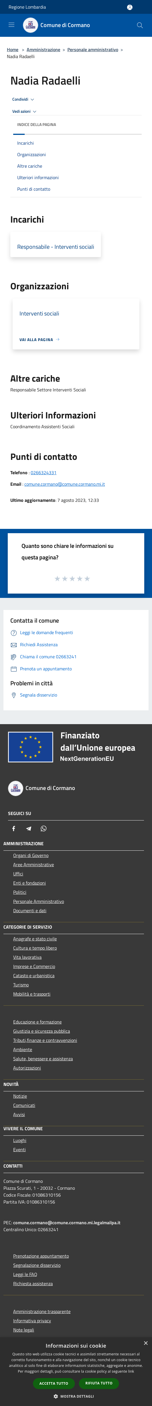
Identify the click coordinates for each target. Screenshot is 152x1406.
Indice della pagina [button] (36, 124)
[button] (76, 1396)
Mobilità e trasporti (31, 993)
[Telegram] (28, 828)
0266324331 (43, 472)
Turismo (21, 984)
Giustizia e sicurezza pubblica (41, 1031)
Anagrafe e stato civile (35, 938)
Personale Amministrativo (38, 901)
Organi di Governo (30, 855)
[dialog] (76, 1371)
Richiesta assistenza (33, 1283)
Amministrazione (43, 49)
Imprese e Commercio (34, 966)
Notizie (20, 1096)
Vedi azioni (25, 111)
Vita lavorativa (27, 957)
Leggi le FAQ (25, 1274)
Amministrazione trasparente (42, 1311)
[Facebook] (14, 828)
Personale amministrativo (92, 49)
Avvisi (19, 1114)
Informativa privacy (32, 1320)
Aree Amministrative (33, 864)
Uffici (18, 873)
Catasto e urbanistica (33, 975)
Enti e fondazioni (29, 882)
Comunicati (24, 1105)
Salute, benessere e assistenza (43, 1058)
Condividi (24, 99)
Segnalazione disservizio (37, 1265)
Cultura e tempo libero (35, 947)
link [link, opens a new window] (131, 1371)
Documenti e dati (29, 910)
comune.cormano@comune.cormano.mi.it (64, 484)
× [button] (145, 1343)
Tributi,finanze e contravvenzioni (45, 1040)
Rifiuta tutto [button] (99, 1383)
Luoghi (19, 1140)
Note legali (23, 1329)
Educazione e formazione (37, 1021)
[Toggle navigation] (11, 24)
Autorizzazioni (27, 1067)
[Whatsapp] (43, 828)
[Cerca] (140, 25)
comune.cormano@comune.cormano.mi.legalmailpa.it (66, 1222)
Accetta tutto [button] (54, 1383)
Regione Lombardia (27, 6)
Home (12, 49)
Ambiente (22, 1049)
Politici (19, 892)
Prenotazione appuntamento (41, 1255)
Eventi (19, 1149)
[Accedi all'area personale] (129, 7)
